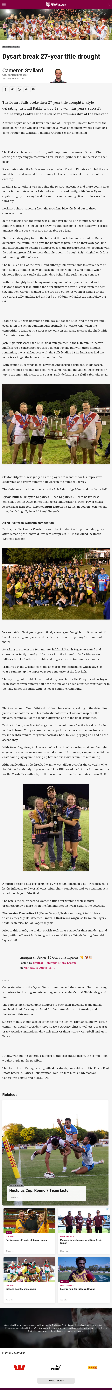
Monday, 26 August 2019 (39, 967)
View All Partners (56, 1380)
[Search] (108, 4)
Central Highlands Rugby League (55, 963)
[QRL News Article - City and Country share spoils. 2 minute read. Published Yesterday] (29, 1280)
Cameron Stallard (22, 70)
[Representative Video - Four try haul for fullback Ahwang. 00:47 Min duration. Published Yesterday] (84, 1280)
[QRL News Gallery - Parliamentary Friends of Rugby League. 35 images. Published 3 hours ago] (29, 1231)
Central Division (11, 47)
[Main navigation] (4, 4)
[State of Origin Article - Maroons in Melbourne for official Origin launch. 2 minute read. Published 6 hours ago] (84, 1231)
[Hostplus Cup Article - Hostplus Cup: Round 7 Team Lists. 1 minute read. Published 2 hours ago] (55, 1153)
